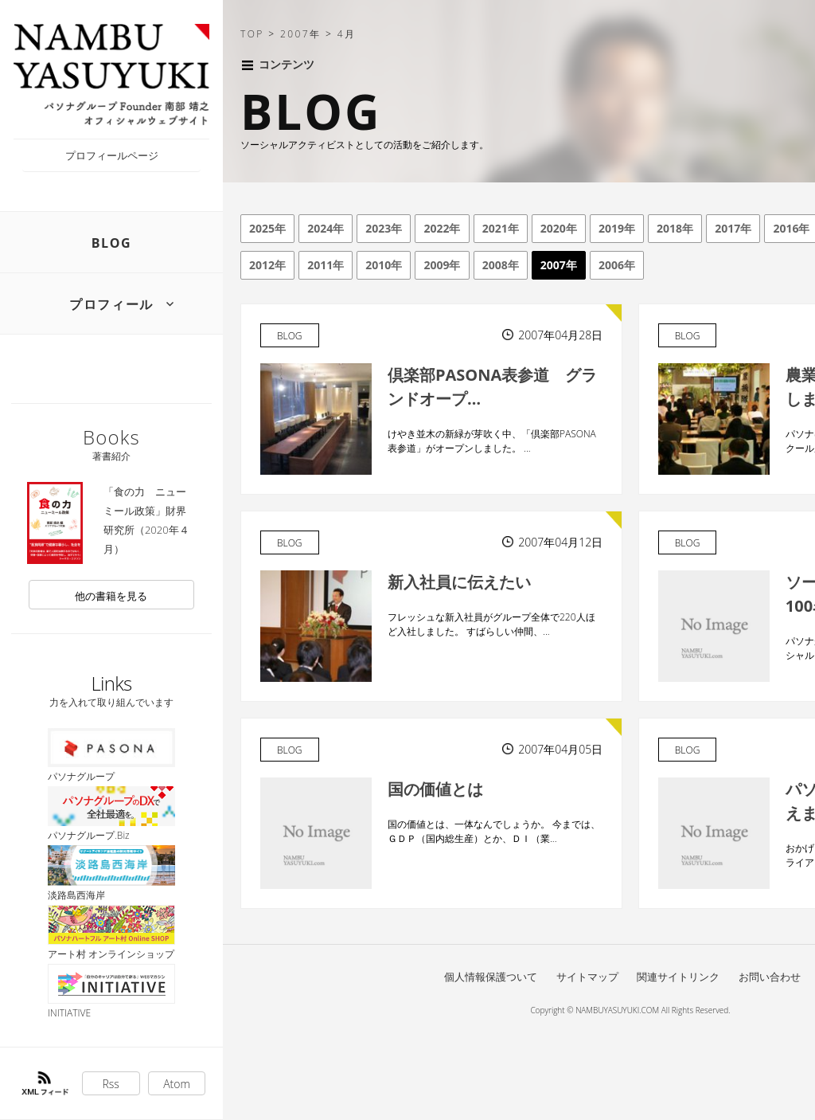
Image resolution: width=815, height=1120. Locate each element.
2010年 (383, 264)
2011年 (325, 264)
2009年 (441, 264)
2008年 (500, 264)
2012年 (267, 264)
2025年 (267, 228)
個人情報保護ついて (490, 976)
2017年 (733, 228)
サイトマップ (587, 976)
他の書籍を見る (111, 596)
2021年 (500, 228)
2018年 (675, 228)
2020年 (558, 228)
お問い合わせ (770, 976)
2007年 (558, 264)
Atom (176, 1083)
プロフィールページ (111, 155)
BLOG (112, 243)
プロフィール (111, 304)
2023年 (383, 228)
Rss (111, 1083)
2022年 (441, 228)
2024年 (325, 228)
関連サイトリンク (678, 976)
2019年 (617, 228)
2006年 (617, 264)
